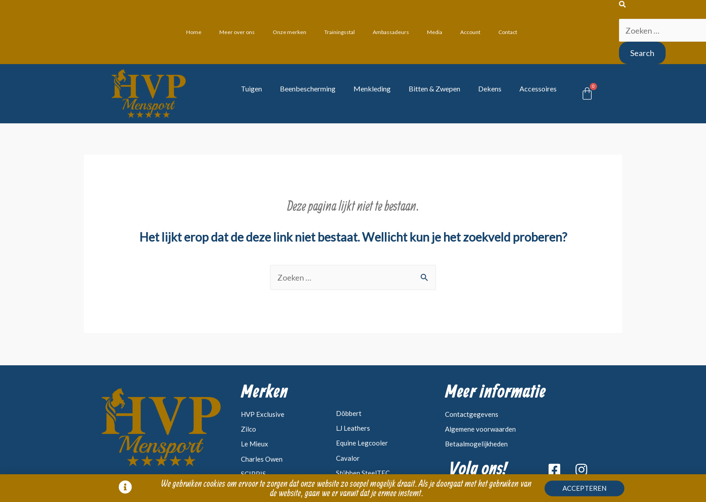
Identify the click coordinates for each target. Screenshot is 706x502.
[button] (584, 490)
